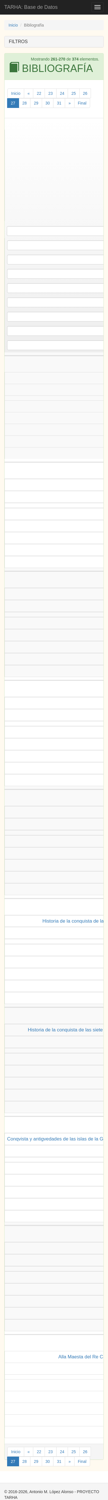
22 (39, 93)
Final (82, 103)
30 (47, 103)
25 (73, 93)
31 (59, 103)
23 (50, 93)
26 (85, 93)
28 (24, 103)
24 (62, 93)
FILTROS (18, 41)
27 (13, 103)
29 (36, 103)
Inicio (13, 25)
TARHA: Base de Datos (31, 7)
